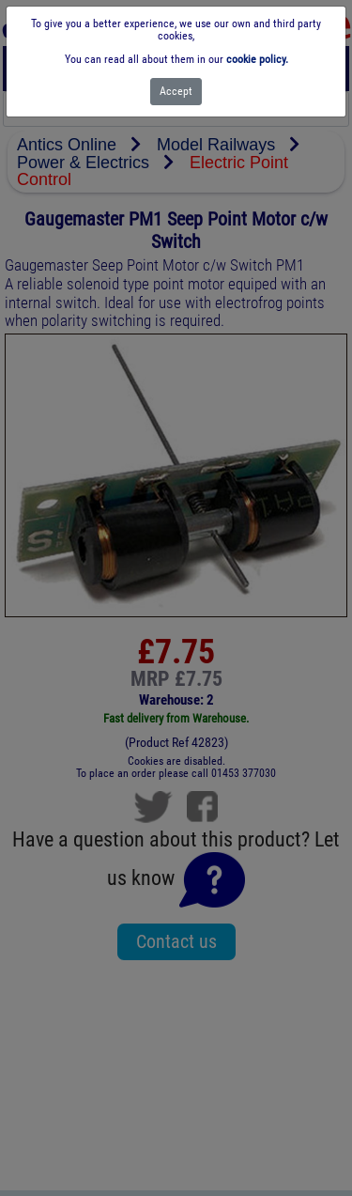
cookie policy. (257, 59)
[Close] (176, 91)
